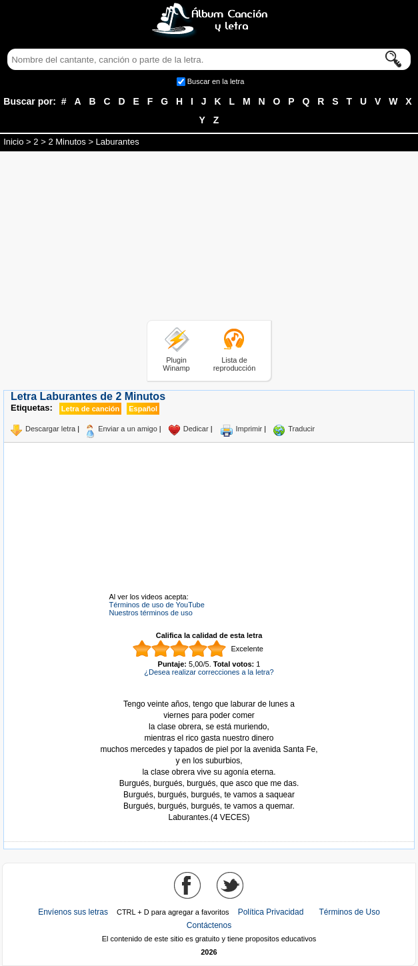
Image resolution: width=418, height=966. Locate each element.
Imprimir (249, 429)
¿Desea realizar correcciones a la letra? (208, 672)
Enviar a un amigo (127, 429)
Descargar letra (50, 429)
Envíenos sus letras (73, 912)
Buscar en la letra (216, 81)
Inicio (13, 142)
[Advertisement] (209, 238)
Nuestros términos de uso (151, 613)
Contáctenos (209, 925)
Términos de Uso (349, 912)
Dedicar (196, 429)
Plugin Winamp (176, 364)
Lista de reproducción (234, 364)
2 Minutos (66, 142)
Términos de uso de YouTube (157, 605)
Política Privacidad (271, 912)
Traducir (301, 429)
